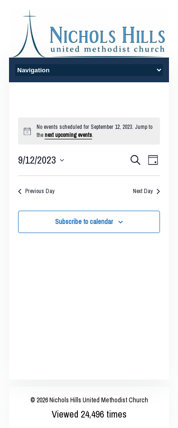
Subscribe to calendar (84, 221)
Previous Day (36, 191)
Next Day (146, 191)
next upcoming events (68, 135)
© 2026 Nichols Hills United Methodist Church (89, 400)
